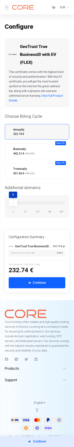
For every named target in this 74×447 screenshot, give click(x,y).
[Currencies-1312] (64, 7)
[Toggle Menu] (6, 7)
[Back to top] (37, 410)
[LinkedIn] (36, 359)
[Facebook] (6, 359)
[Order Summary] (39, 250)
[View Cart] (54, 7)
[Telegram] (16, 359)
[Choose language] (37, 403)
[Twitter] (26, 359)
